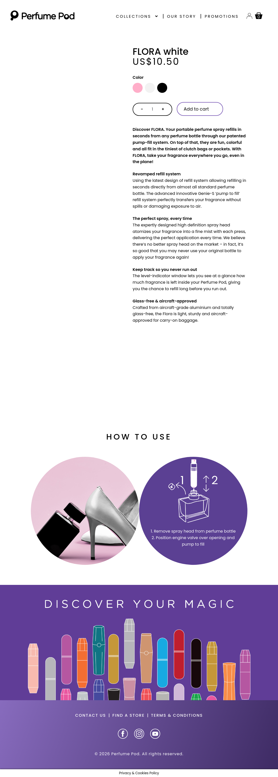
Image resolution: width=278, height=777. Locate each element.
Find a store (128, 715)
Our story (181, 16)
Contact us (90, 715)
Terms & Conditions (177, 715)
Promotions (222, 16)
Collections (133, 16)
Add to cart (196, 109)
